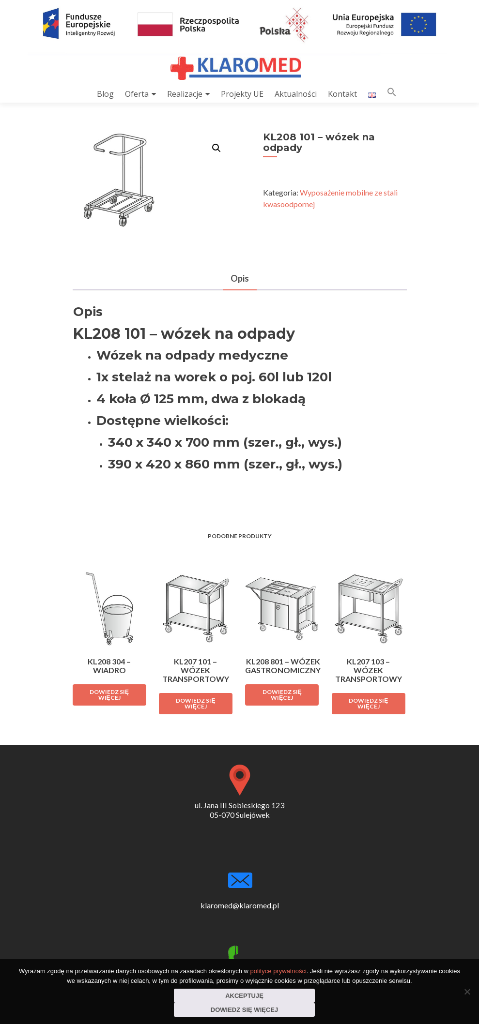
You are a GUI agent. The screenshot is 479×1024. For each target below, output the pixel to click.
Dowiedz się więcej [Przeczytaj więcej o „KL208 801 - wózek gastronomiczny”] (282, 694)
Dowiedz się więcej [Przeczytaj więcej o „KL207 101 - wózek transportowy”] (195, 703)
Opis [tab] (240, 278)
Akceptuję (244, 995)
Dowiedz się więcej (244, 1009)
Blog (105, 94)
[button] (392, 94)
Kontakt (342, 94)
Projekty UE (242, 94)
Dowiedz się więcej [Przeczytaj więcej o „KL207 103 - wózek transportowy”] (368, 703)
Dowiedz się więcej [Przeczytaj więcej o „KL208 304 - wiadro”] (109, 694)
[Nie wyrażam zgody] (467, 991)
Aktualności (296, 94)
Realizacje (184, 94)
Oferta (137, 94)
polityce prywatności (278, 971)
